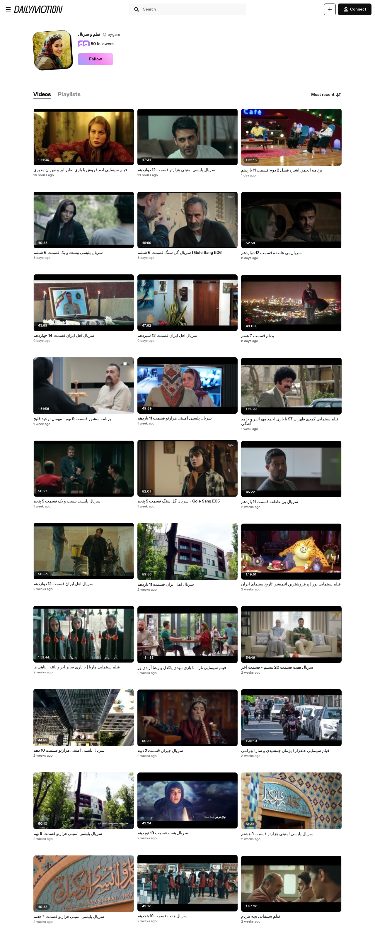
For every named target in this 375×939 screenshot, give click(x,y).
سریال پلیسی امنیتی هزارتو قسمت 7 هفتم (68, 916)
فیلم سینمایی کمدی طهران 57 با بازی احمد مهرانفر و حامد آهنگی (290, 421)
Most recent (326, 95)
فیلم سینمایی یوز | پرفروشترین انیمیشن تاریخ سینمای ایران (291, 584)
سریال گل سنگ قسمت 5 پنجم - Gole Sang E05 (178, 501)
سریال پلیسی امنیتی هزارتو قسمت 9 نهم (67, 833)
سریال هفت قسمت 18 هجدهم (162, 916)
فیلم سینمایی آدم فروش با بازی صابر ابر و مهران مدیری (80, 170)
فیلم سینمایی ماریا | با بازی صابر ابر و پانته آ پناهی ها (76, 667)
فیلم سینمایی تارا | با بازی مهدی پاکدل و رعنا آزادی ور (181, 667)
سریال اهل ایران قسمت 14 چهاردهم (63, 335)
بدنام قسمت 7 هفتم (257, 336)
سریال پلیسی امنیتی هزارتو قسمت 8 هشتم (277, 834)
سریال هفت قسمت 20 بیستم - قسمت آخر (277, 667)
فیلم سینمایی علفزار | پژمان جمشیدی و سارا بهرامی (285, 750)
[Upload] (330, 9)
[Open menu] (8, 9)
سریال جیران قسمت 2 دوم (160, 750)
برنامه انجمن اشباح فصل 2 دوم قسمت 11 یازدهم (281, 170)
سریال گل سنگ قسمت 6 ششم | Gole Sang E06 (179, 252)
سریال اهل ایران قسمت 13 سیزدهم (167, 335)
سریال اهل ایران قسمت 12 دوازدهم (63, 584)
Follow (95, 59)
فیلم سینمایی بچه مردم (260, 916)
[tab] (42, 95)
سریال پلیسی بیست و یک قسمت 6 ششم (68, 252)
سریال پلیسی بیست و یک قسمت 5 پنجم (66, 501)
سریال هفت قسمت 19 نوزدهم (162, 833)
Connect (355, 9)
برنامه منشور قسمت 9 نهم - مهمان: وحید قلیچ (72, 419)
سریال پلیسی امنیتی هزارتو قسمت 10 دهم (69, 750)
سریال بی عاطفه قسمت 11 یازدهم (269, 502)
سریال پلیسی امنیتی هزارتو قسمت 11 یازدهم (174, 418)
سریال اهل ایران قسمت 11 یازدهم (165, 584)
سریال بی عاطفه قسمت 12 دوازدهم (271, 253)
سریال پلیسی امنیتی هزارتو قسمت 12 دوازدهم (176, 170)
